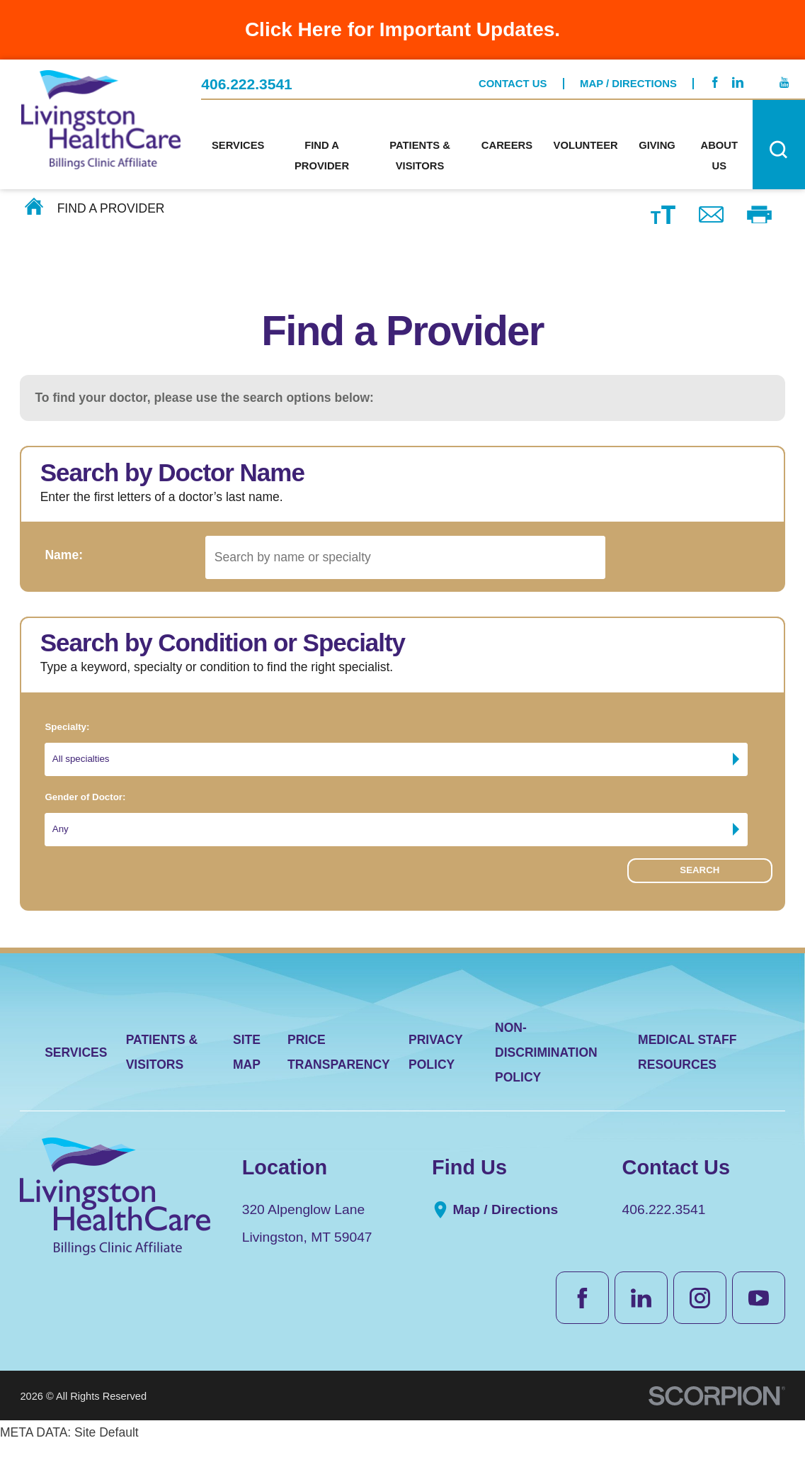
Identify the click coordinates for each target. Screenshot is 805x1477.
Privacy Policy (435, 1084)
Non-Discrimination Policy (546, 1084)
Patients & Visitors (162, 1084)
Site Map (247, 1084)
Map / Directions (628, 73)
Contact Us (513, 73)
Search (699, 907)
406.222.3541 (246, 74)
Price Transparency (338, 1084)
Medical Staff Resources (687, 1084)
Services (76, 1084)
